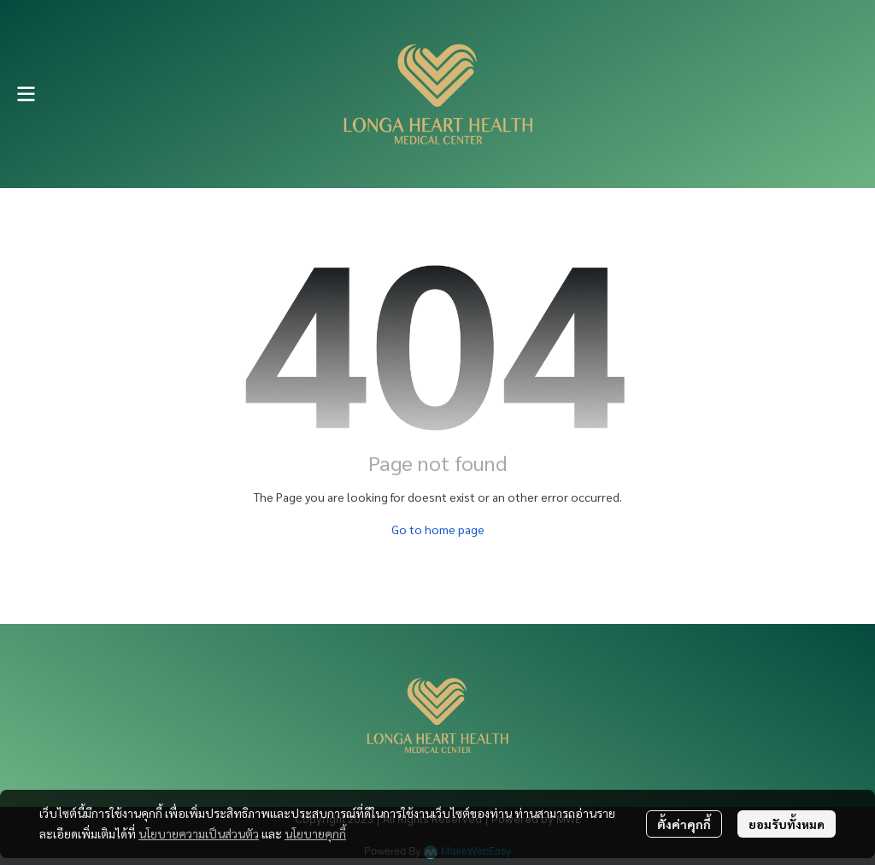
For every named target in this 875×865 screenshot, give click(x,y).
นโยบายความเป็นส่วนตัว (198, 833)
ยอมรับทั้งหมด (787, 824)
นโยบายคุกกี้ (315, 833)
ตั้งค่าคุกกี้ (684, 824)
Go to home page (437, 529)
